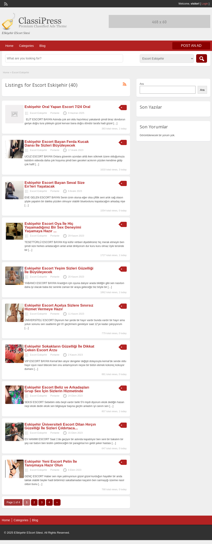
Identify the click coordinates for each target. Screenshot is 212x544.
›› (57, 502)
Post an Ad (191, 45)
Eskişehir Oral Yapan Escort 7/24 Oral (57, 107)
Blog (42, 45)
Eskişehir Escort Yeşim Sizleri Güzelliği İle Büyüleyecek (59, 270)
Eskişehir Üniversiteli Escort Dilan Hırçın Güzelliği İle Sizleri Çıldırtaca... (60, 426)
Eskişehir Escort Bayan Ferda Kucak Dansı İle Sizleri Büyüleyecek (57, 143)
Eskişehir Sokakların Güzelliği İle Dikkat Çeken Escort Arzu (59, 348)
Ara (142, 83)
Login (205, 3)
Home (9, 45)
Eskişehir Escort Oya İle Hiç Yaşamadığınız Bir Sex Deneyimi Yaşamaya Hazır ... (53, 227)
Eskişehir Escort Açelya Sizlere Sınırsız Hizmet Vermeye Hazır (59, 307)
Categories (26, 45)
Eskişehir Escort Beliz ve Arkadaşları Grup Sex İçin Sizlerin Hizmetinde (57, 389)
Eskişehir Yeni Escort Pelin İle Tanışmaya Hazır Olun (51, 463)
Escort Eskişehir (38, 113)
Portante (54, 113)
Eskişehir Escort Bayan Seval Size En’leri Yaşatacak (55, 184)
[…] (115, 123)
